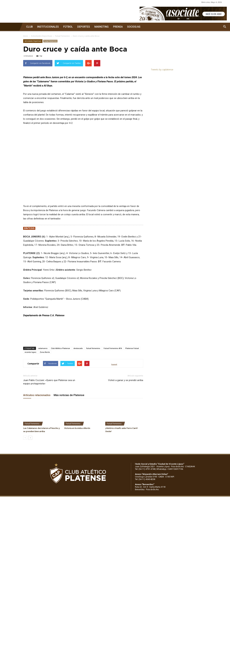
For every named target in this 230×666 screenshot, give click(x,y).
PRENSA (118, 26)
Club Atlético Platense (60, 428)
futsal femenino (93, 428)
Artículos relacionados (36, 475)
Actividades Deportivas (41, 36)
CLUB (29, 26)
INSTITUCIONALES (48, 26)
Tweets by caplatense (162, 69)
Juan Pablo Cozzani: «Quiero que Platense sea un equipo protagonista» (49, 462)
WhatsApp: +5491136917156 (170, 549)
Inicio (25, 36)
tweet (114, 444)
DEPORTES (83, 26)
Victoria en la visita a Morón (77, 508)
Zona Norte (45, 432)
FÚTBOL (68, 26)
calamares (42, 428)
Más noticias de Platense (69, 475)
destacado (78, 428)
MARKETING (101, 26)
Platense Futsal (132, 428)
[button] (224, 27)
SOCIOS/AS (133, 26)
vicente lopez (30, 432)
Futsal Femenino (62, 36)
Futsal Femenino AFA (113, 428)
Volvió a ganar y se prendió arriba (125, 460)
